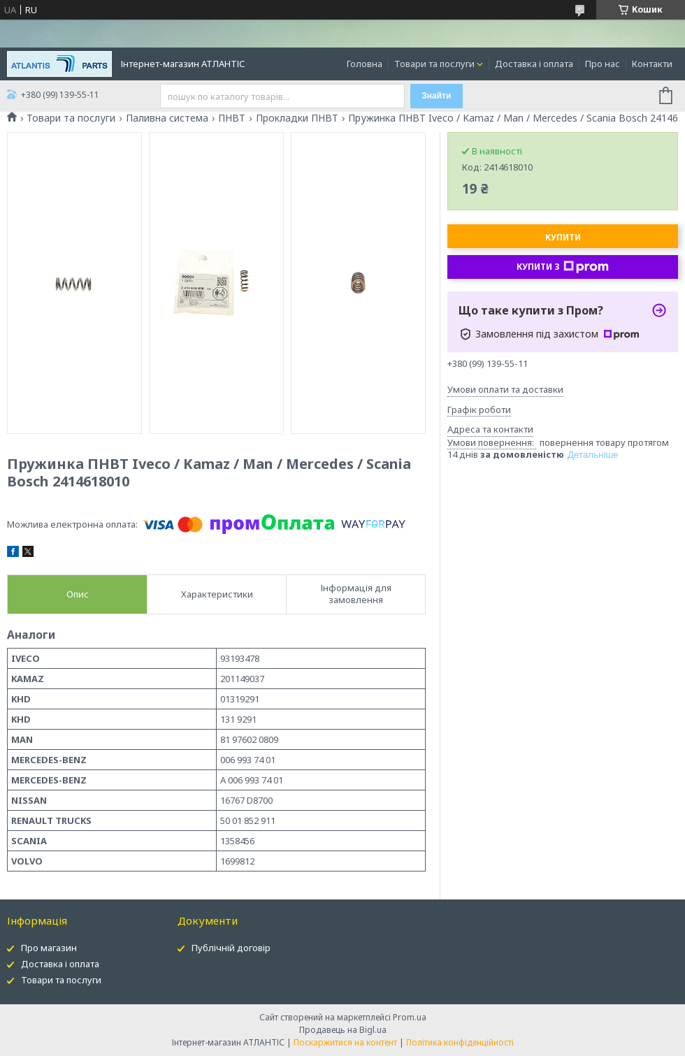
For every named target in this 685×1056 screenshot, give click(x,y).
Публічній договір (231, 947)
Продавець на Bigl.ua (343, 1030)
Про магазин (49, 947)
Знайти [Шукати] (436, 96)
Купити (563, 237)
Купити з (563, 267)
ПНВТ (231, 118)
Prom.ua (409, 1017)
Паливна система (167, 118)
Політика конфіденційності (460, 1042)
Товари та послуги (434, 63)
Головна (364, 63)
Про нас (602, 63)
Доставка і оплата (534, 63)
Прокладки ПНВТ (297, 118)
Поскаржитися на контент (345, 1042)
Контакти (652, 63)
